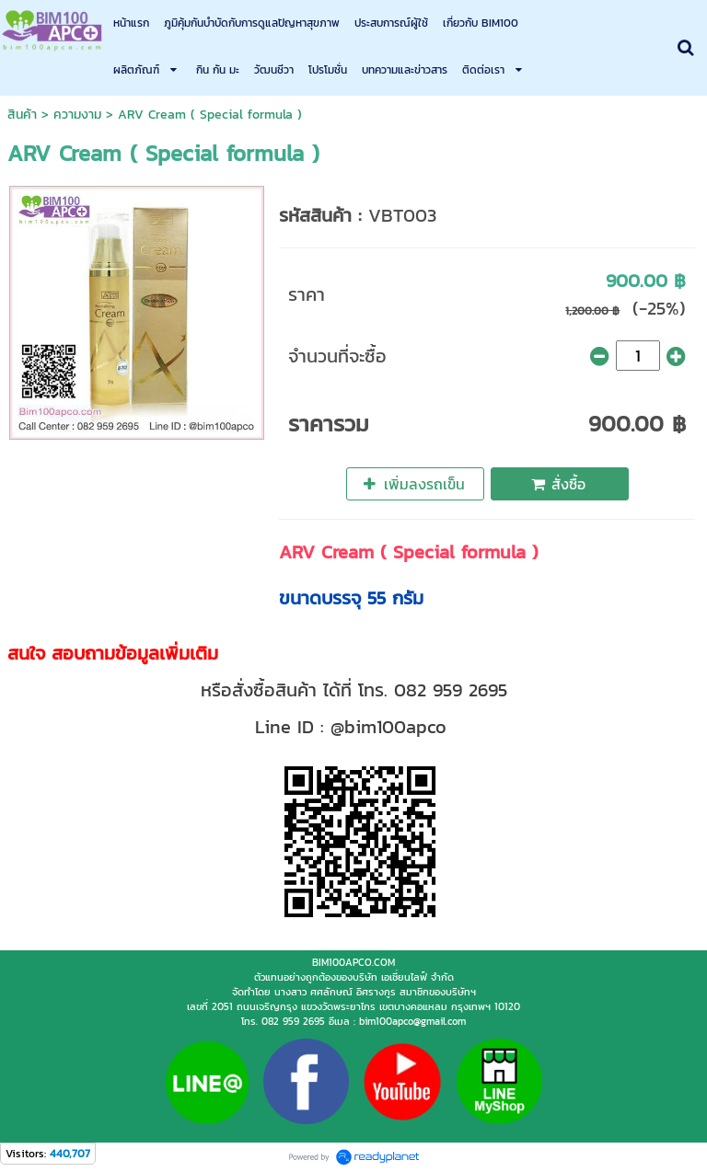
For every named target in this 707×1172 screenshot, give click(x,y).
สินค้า (22, 114)
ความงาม (77, 114)
